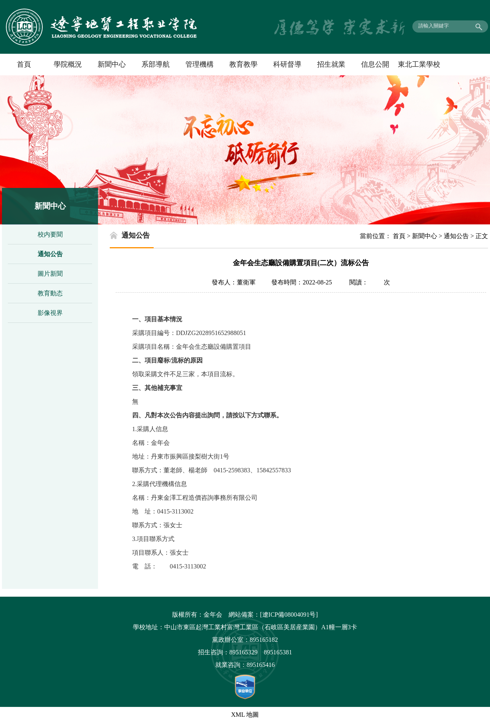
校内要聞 (50, 234)
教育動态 (50, 293)
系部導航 (156, 64)
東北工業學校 (419, 64)
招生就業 (331, 64)
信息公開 (375, 64)
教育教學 (243, 64)
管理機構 (199, 64)
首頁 (24, 64)
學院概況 (68, 64)
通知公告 (50, 254)
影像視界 (50, 313)
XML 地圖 (245, 714)
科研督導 (287, 64)
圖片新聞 (50, 273)
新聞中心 (112, 64)
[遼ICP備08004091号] (289, 614)
